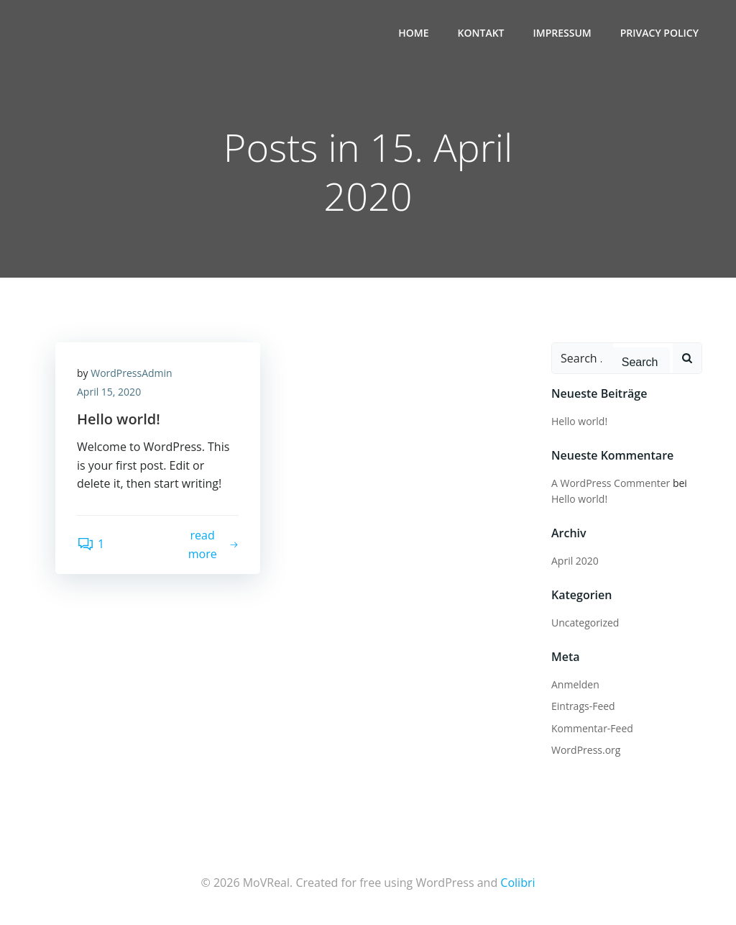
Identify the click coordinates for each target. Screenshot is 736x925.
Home (413, 33)
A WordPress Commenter (610, 483)
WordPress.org (585, 750)
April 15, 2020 (109, 391)
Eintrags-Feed (583, 706)
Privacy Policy (659, 33)
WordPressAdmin (131, 373)
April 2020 (575, 561)
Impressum (562, 33)
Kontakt (481, 33)
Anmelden (575, 684)
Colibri (517, 882)
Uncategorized (585, 622)
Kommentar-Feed (592, 728)
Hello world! (579, 421)
